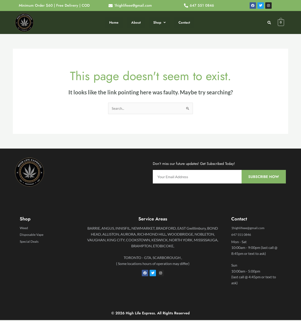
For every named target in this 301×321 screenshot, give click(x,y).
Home (114, 22)
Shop (158, 22)
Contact (183, 22)
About (136, 22)
